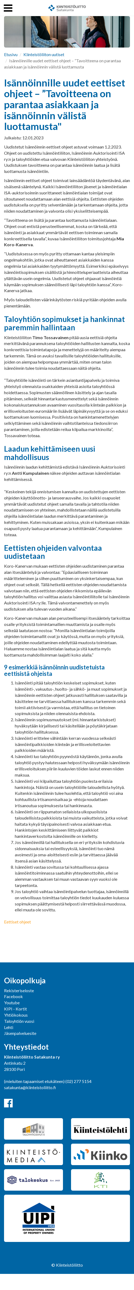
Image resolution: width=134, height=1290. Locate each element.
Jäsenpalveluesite (20, 1033)
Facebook (13, 996)
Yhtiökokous (16, 1014)
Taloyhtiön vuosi (19, 1021)
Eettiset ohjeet (17, 921)
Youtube (12, 1002)
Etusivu (10, 54)
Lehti (8, 1027)
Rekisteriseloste (19, 990)
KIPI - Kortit (15, 1008)
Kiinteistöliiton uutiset (43, 54)
